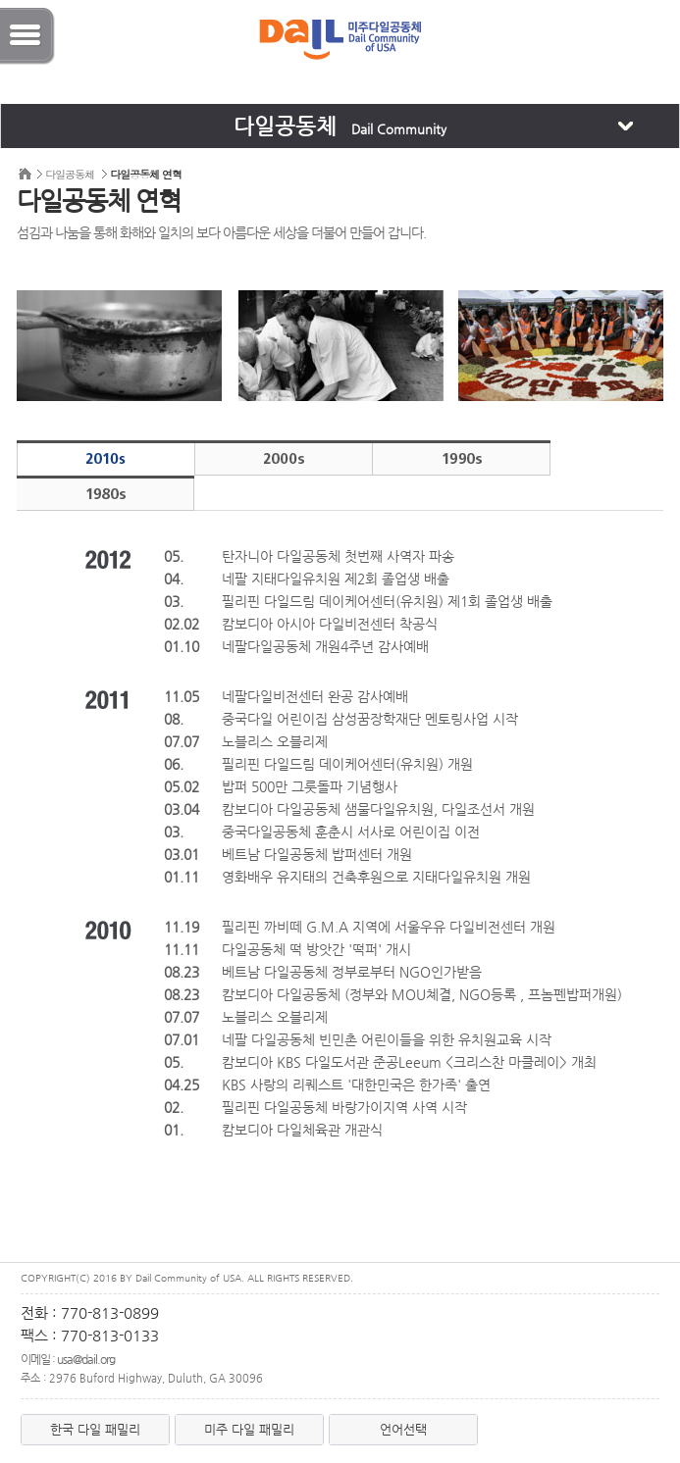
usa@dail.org (86, 1359)
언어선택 (403, 1429)
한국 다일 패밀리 (95, 1429)
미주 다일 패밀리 (249, 1429)
